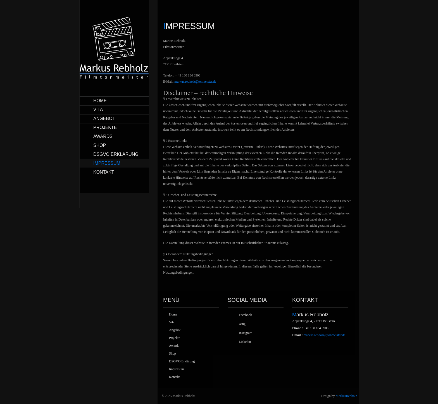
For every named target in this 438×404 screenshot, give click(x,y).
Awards (103, 136)
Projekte (105, 127)
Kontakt (103, 172)
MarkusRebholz (346, 396)
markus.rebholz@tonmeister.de (195, 81)
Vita (98, 109)
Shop (99, 145)
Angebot (104, 118)
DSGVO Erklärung (116, 154)
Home (100, 100)
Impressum (106, 163)
